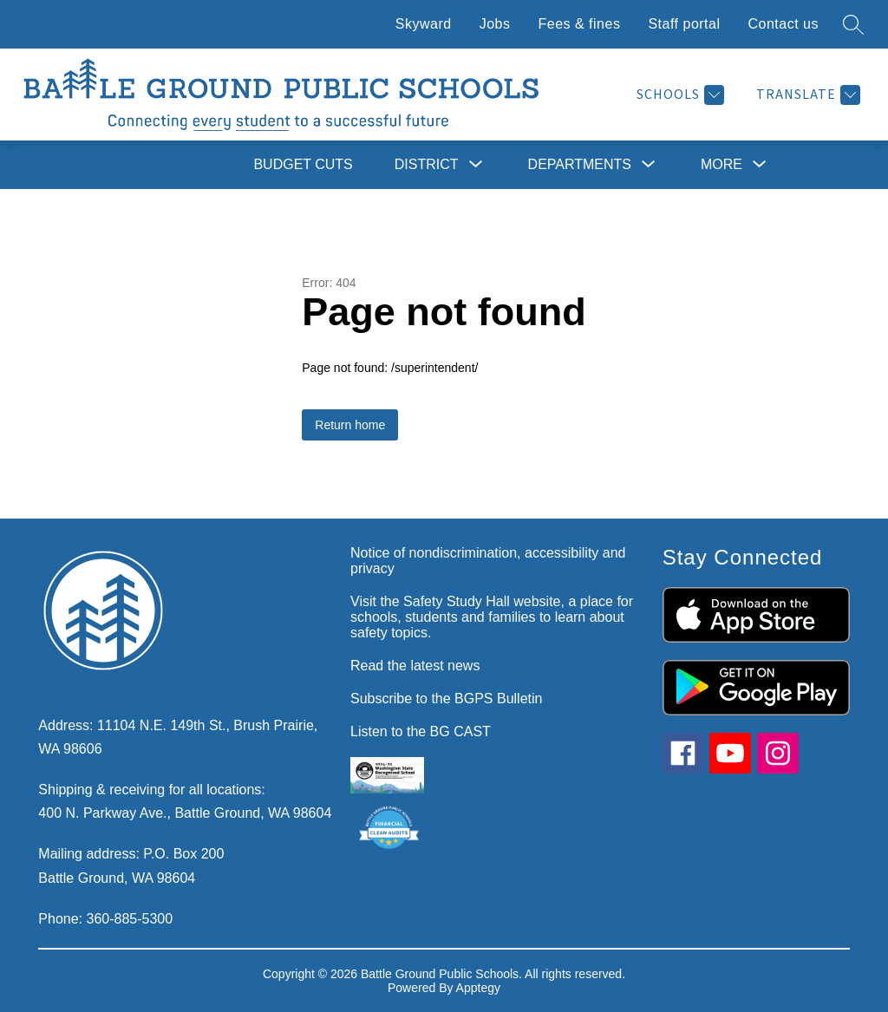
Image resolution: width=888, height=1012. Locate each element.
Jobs (495, 23)
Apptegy (478, 988)
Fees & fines (579, 23)
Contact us (783, 23)
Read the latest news (415, 665)
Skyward (423, 23)
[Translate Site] (806, 95)
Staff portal (684, 23)
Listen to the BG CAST (420, 731)
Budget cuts (302, 164)
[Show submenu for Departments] (579, 164)
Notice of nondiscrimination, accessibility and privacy (487, 560)
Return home (350, 425)
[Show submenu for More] (721, 164)
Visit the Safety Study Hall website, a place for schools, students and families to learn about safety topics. (491, 617)
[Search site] (853, 24)
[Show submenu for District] (427, 164)
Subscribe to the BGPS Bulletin (446, 698)
